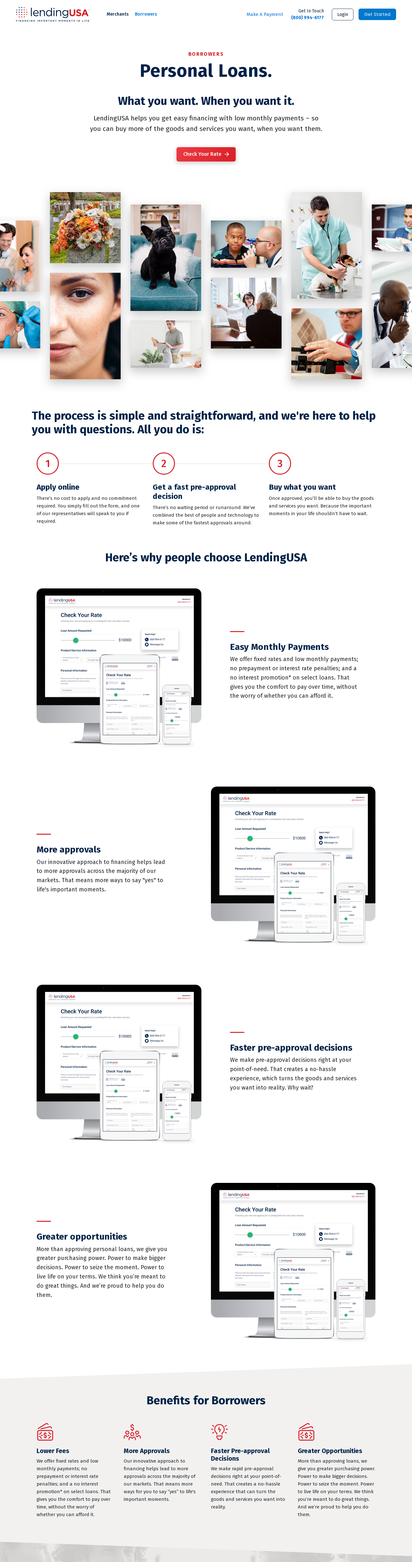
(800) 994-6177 (307, 14)
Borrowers (146, 14)
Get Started (377, 14)
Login (342, 14)
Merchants (118, 14)
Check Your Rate (202, 154)
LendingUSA (53, 14)
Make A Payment (265, 14)
